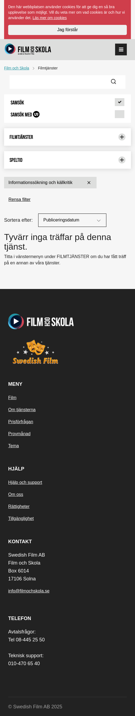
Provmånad (19, 433)
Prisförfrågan (20, 421)
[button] (67, 103)
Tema (13, 445)
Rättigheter (18, 506)
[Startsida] (28, 49)
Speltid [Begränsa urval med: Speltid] (67, 159)
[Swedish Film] (67, 352)
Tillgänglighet (21, 518)
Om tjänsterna (21, 409)
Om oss (15, 494)
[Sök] (116, 82)
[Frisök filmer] (59, 82)
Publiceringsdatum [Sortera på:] (72, 220)
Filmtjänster (67, 137)
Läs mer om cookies (50, 18)
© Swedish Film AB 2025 (35, 706)
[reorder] (121, 49)
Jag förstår (67, 29)
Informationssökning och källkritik (50, 182)
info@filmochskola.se (28, 591)
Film (12, 397)
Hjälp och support (25, 482)
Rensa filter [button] (19, 199)
